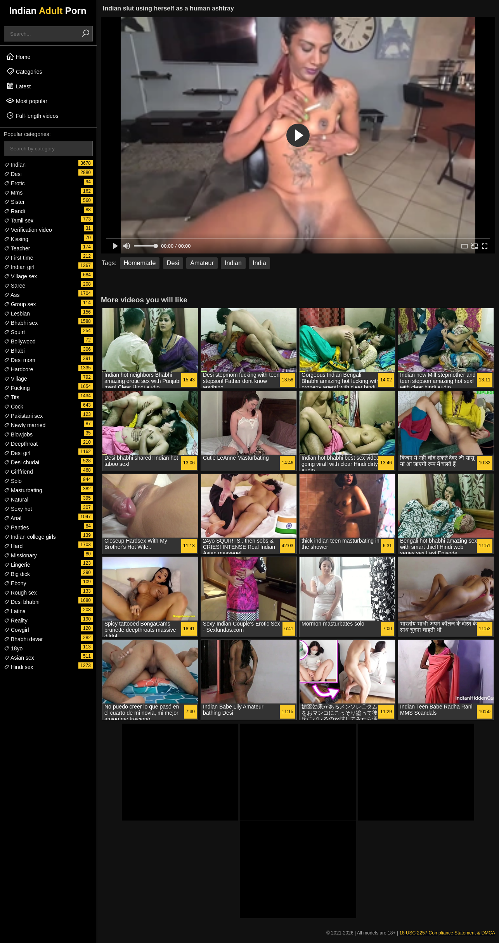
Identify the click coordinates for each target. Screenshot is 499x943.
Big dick (17, 574)
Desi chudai (21, 462)
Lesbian (17, 313)
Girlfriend (18, 472)
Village (15, 379)
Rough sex (20, 593)
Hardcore (18, 369)
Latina (15, 611)
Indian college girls (30, 537)
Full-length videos (32, 115)
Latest (18, 86)
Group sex (20, 304)
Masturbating (23, 490)
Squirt (14, 332)
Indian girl (19, 267)
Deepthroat (21, 444)
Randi (14, 211)
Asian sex (19, 658)
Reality (16, 620)
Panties (16, 527)
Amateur (201, 263)
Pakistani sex (23, 416)
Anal (12, 518)
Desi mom (19, 360)
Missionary (20, 555)
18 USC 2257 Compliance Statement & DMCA (447, 933)
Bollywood (20, 341)
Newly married (24, 425)
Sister (14, 202)
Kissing (16, 239)
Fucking (17, 388)
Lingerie (17, 565)
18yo (13, 648)
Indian (15, 165)
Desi (13, 174)
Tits (11, 397)
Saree (14, 286)
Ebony (15, 583)
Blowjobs (18, 434)
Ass (11, 295)
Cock (13, 406)
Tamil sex (18, 220)
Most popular (26, 101)
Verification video (28, 230)
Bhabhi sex (21, 323)
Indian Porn (47, 10)
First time (18, 258)
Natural (16, 499)
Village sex (20, 276)
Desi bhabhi (22, 602)
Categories (24, 71)
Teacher (17, 248)
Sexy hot (18, 509)
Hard (13, 546)
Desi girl (17, 453)
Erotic (14, 183)
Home (18, 56)
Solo (13, 481)
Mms (13, 193)
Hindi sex (18, 667)
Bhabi (14, 351)
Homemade (140, 263)
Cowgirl (16, 630)
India (259, 263)
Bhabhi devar (23, 639)
